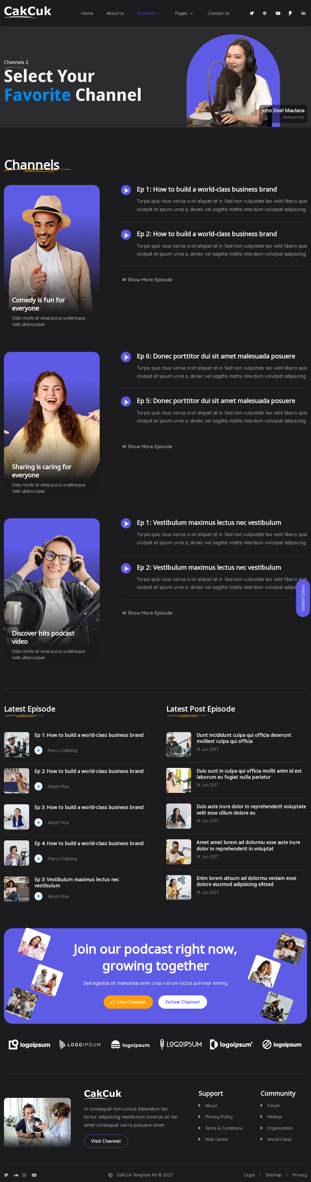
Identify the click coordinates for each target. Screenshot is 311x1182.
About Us (115, 13)
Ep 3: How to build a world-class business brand (88, 807)
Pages (184, 13)
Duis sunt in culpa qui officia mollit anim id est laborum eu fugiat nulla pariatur (249, 774)
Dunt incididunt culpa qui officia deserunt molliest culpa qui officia (243, 738)
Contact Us (219, 13)
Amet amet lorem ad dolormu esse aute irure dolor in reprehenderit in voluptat (248, 845)
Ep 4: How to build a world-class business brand (88, 843)
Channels (149, 13)
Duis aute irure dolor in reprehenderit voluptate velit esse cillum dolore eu (251, 809)
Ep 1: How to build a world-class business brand (207, 218)
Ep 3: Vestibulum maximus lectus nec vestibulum (76, 882)
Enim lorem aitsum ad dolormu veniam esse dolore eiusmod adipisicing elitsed (246, 881)
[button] (126, 220)
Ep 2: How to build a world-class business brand (207, 263)
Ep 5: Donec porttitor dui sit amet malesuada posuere (216, 562)
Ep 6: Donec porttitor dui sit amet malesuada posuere (216, 518)
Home (87, 13)
